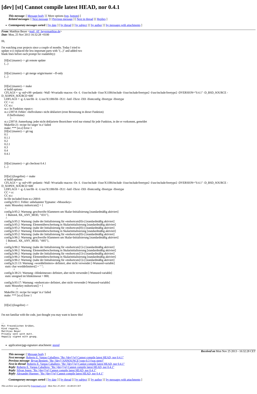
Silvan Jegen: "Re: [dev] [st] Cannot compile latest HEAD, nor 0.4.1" (56, 374)
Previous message (62, 19)
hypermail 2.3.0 (38, 389)
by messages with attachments (123, 25)
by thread (66, 25)
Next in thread (85, 19)
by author (96, 25)
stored (55, 348)
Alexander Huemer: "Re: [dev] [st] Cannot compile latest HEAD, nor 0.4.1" (60, 377)
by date (52, 25)
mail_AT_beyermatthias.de (44, 31)
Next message (40, 19)
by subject (81, 25)
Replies (101, 19)
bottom (74, 15)
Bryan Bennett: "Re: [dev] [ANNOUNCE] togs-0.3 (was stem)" (67, 364)
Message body (35, 15)
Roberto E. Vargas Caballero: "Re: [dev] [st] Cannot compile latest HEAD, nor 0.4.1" (75, 361)
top (67, 15)
